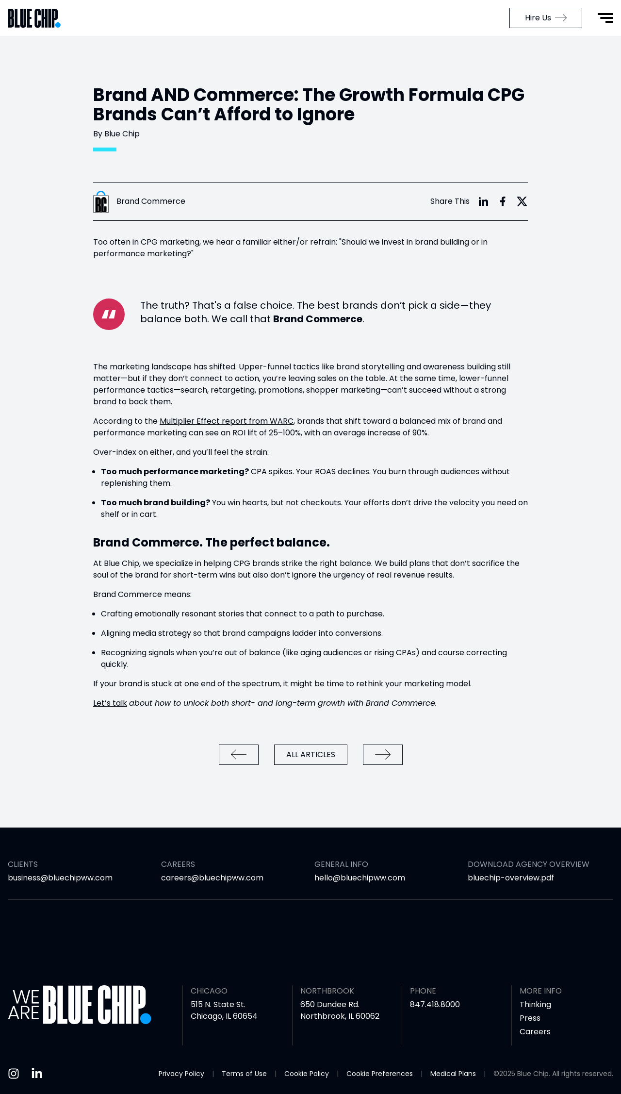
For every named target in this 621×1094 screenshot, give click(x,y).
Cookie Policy (306, 1073)
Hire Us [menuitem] (546, 17)
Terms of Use (244, 1073)
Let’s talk (110, 703)
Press (530, 1018)
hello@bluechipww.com (359, 877)
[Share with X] (522, 201)
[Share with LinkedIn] (483, 201)
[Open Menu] (605, 18)
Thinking (535, 1004)
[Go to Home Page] (39, 18)
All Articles (310, 754)
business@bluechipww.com (60, 877)
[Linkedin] (37, 1073)
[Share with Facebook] (502, 201)
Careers (535, 1031)
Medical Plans (453, 1073)
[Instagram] (13, 1073)
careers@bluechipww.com (212, 877)
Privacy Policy (181, 1073)
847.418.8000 (435, 1004)
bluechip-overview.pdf (511, 877)
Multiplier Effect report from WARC (227, 421)
